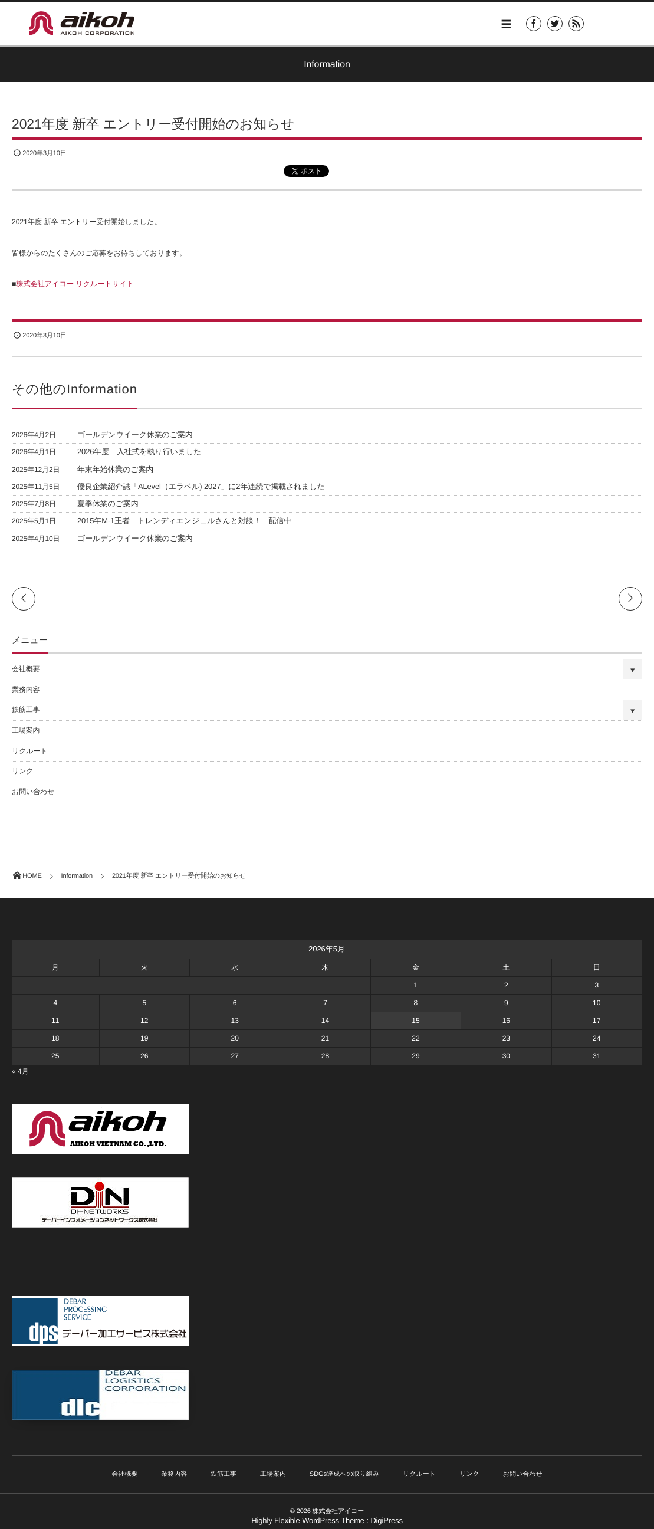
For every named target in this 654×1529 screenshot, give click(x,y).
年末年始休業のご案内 (115, 469)
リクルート (29, 751)
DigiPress (386, 1520)
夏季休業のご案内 (108, 503)
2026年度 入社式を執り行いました (139, 451)
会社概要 (26, 669)
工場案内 (26, 730)
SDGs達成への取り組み (344, 1474)
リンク (22, 771)
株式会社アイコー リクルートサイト (75, 284)
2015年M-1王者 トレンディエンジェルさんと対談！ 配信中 (184, 520)
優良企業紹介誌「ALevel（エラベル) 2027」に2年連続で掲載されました (201, 486)
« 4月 (20, 1071)
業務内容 (26, 689)
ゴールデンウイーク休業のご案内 (135, 434)
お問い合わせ (33, 792)
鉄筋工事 (26, 710)
